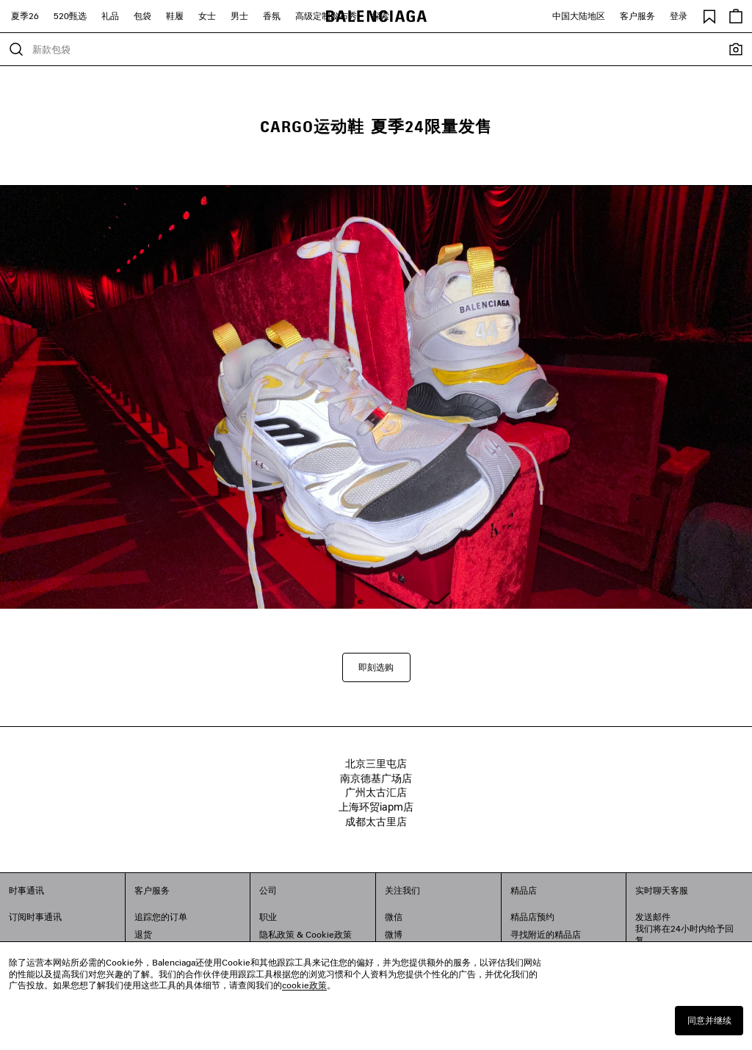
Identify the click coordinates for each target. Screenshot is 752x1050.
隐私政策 (276, 934)
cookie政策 (304, 985)
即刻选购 (376, 667)
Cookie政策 (329, 934)
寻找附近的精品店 (545, 934)
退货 (143, 934)
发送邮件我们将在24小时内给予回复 (684, 928)
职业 (268, 916)
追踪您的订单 (160, 916)
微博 (393, 934)
